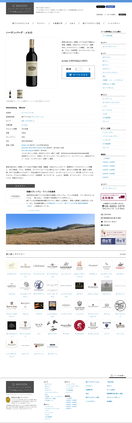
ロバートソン (39, 354)
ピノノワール (107, 110)
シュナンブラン (108, 132)
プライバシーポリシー (113, 397)
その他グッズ (49, 400)
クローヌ (12, 294)
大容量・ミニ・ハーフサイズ (113, 80)
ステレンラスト (93, 294)
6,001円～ (106, 177)
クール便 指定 (107, 36)
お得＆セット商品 (109, 84)
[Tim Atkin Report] (28, 150)
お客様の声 (89, 389)
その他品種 (106, 117)
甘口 (104, 76)
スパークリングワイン (110, 72)
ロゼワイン (106, 69)
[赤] (23, 121)
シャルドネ (106, 140)
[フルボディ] (30, 121)
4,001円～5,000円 (109, 170)
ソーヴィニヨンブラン (110, 136)
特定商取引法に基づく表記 (115, 393)
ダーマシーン (120, 294)
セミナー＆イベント (110, 46)
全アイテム (106, 57)
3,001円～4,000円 (109, 166)
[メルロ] (24, 125)
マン (38, 334)
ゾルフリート (106, 294)
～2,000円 (106, 158)
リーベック (120, 334)
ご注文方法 (110, 382)
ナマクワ (39, 314)
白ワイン (106, 65)
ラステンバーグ (93, 334)
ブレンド (106, 121)
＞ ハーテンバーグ (32, 211)
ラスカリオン (79, 334)
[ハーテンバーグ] (27, 113)
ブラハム (107, 314)
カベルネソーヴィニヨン (111, 102)
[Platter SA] (25, 145)
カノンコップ (66, 274)
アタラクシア (11, 274)
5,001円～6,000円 (109, 174)
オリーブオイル (108, 88)
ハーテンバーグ (66, 314)
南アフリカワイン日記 (92, 397)
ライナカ (66, 334)
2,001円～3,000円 (109, 162)
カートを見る (111, 389)
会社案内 (109, 401)
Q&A (87, 393)
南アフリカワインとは (92, 382)
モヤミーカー (52, 334)
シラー (105, 106)
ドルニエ (25, 314)
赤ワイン (106, 61)
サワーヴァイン (38, 294)
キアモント (93, 274)
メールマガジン (90, 401)
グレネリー (120, 274)
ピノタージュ (107, 98)
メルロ (105, 114)
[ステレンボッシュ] (36, 117)
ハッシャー (80, 314)
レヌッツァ (25, 354)
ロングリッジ (52, 354)
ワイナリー (89, 386)
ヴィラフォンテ (38, 274)
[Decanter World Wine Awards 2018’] (34, 148)
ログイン (109, 386)
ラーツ (106, 334)
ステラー (79, 294)
